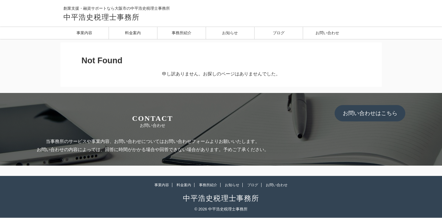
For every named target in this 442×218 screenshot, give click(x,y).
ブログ (279, 33)
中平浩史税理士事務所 (101, 17)
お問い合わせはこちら (370, 113)
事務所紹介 (181, 33)
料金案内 (133, 33)
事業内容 (84, 33)
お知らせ (230, 33)
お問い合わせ (327, 33)
